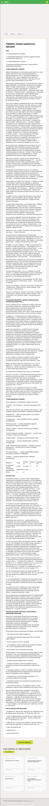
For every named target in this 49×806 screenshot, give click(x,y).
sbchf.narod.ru (11, 730)
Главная (6, 33)
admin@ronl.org (31, 800)
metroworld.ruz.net (13, 733)
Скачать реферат (24, 742)
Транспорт (19, 33)
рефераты (12, 33)
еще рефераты (8, 751)
